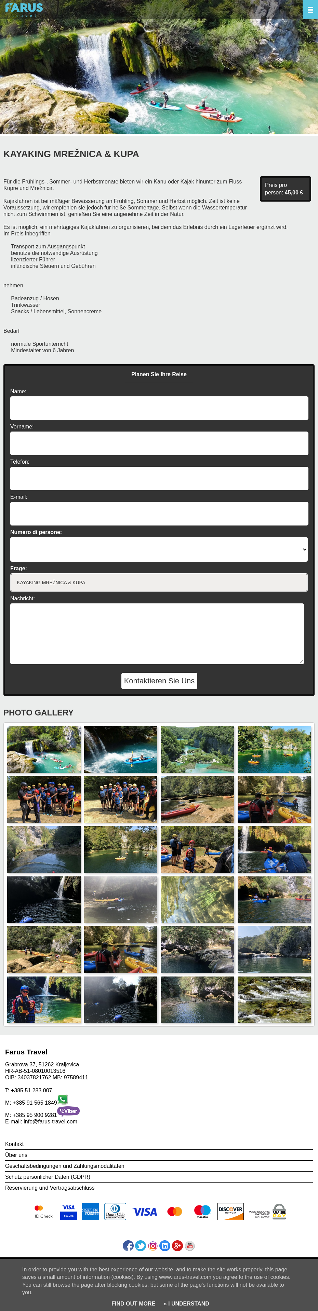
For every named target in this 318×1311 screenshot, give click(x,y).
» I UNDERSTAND (185, 1304)
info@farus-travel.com (50, 1121)
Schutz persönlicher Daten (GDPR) (47, 1177)
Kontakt (14, 1144)
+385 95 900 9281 (35, 1115)
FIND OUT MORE (133, 1304)
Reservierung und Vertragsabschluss (49, 1188)
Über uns (16, 1155)
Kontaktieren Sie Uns (159, 681)
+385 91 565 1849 (35, 1103)
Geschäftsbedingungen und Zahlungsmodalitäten (64, 1166)
